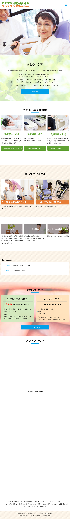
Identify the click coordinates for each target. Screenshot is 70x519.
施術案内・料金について (12, 148)
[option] (35, 32)
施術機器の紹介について (35, 148)
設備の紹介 (22, 504)
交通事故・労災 (39, 502)
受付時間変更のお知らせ (20, 271)
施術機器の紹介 (28, 502)
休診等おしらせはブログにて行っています (25, 266)
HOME (10, 502)
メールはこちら (35, 327)
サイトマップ (42, 507)
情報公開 (54, 504)
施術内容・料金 (17, 502)
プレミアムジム (31, 504)
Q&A (39, 504)
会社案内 (35, 91)
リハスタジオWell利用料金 (9, 504)
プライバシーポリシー (30, 507)
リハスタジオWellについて (53, 502)
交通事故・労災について (58, 148)
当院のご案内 (46, 504)
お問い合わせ (63, 504)
